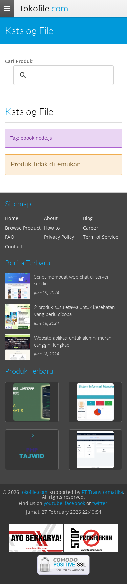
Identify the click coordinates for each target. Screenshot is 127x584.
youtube (53, 503)
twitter (99, 503)
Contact (13, 246)
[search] (62, 75)
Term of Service (100, 237)
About (51, 218)
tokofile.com (33, 492)
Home (11, 218)
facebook (75, 503)
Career (90, 227)
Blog (88, 218)
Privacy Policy (59, 237)
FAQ (9, 237)
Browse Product (23, 227)
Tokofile (44, 8)
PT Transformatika (102, 492)
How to (52, 227)
